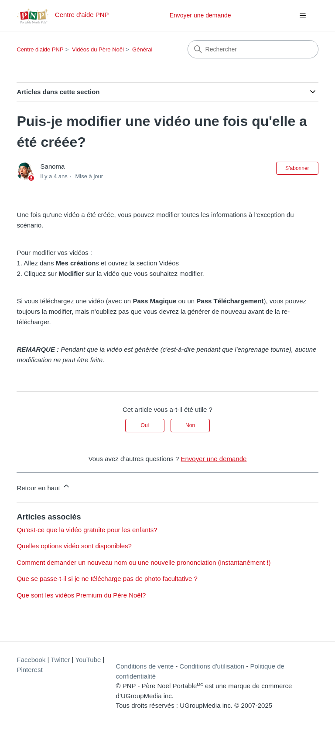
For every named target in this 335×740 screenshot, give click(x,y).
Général (142, 49)
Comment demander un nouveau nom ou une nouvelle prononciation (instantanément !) (143, 562)
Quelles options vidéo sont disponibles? (74, 546)
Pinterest (29, 669)
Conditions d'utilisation (211, 666)
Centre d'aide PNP (40, 49)
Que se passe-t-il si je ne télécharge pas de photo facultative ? (107, 578)
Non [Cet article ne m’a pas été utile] (190, 425)
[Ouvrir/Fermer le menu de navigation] (302, 16)
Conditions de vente (145, 666)
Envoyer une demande (200, 15)
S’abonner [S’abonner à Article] (297, 168)
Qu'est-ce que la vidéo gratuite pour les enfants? (87, 529)
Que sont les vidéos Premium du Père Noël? (81, 595)
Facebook (31, 659)
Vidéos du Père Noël (98, 49)
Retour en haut (43, 487)
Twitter (60, 659)
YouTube (88, 659)
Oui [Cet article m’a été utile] (145, 425)
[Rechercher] (253, 49)
